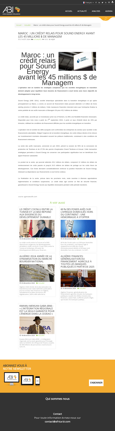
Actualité (27, 25)
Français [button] (88, 2)
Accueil (18, 25)
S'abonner (96, 382)
